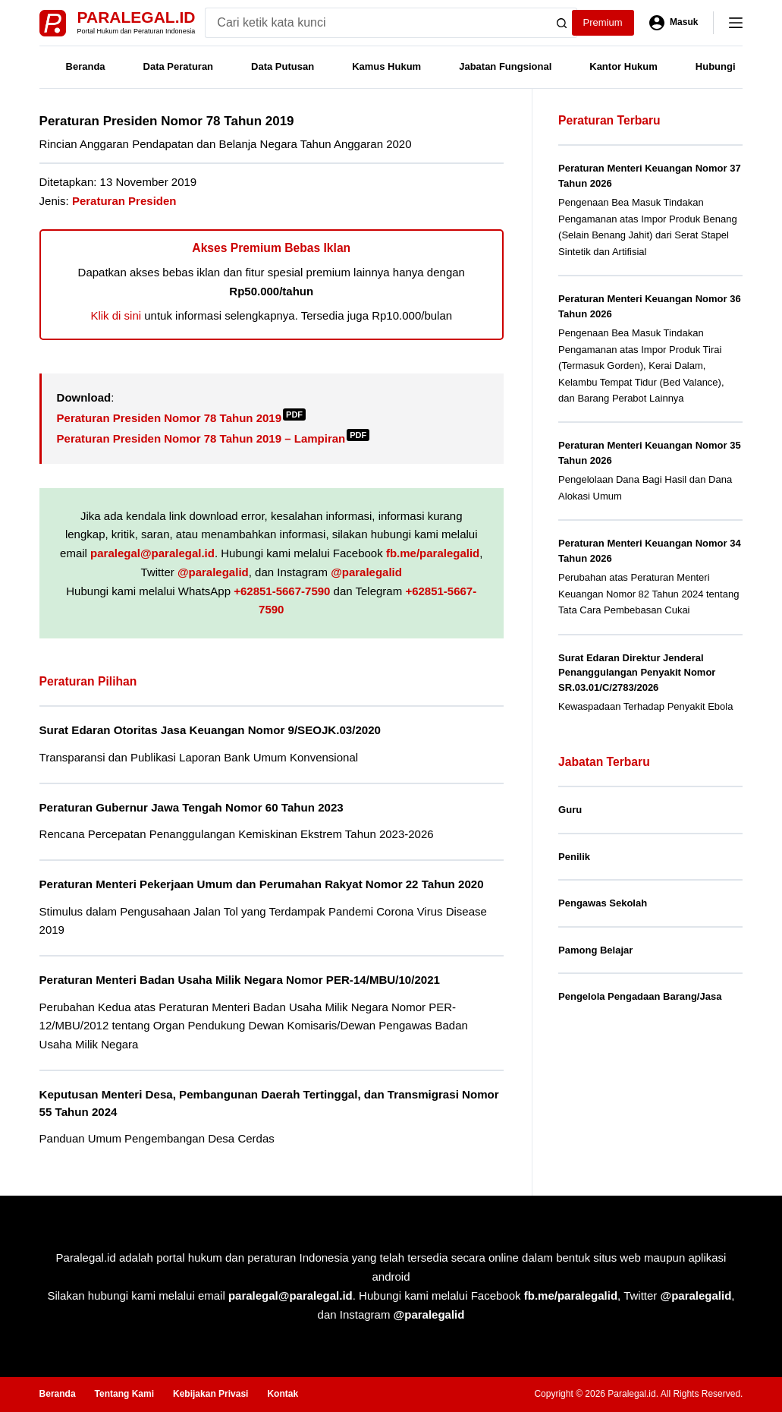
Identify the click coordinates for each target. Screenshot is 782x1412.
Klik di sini (115, 315)
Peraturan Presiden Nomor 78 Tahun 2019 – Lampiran (213, 438)
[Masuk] (674, 22)
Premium (603, 22)
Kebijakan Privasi (210, 1393)
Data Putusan (282, 66)
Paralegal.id (136, 17)
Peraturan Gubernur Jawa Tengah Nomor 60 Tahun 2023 (191, 807)
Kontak (282, 1393)
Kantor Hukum (623, 66)
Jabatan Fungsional (505, 66)
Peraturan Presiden (124, 200)
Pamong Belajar (595, 950)
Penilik (574, 856)
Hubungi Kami (729, 66)
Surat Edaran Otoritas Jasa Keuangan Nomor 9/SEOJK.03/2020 (210, 729)
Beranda (85, 66)
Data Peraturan (178, 66)
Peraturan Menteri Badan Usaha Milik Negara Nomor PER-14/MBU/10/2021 (239, 979)
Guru (570, 809)
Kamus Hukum (386, 66)
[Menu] (736, 23)
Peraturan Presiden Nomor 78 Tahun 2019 (181, 417)
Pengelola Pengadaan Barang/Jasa (639, 996)
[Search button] (562, 23)
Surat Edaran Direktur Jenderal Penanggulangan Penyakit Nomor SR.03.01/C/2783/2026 (636, 672)
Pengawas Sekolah (602, 903)
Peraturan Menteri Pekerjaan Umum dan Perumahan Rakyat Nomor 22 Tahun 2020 (261, 884)
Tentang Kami (124, 1393)
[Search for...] (375, 23)
